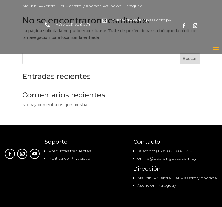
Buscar (190, 58)
